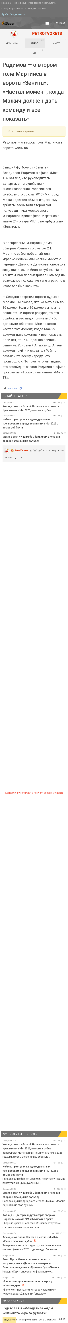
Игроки (42, 8)
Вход (59, 23)
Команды (30, 8)
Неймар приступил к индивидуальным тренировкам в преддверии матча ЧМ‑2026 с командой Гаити (30, 423)
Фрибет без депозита (13, 14)
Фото (59, 42)
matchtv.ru (13, 388)
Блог (37, 42)
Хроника (12, 43)
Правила (6, 2)
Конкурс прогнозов (12, 8)
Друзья (36, 51)
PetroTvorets (21, 450)
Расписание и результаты (42, 2)
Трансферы (19, 2)
